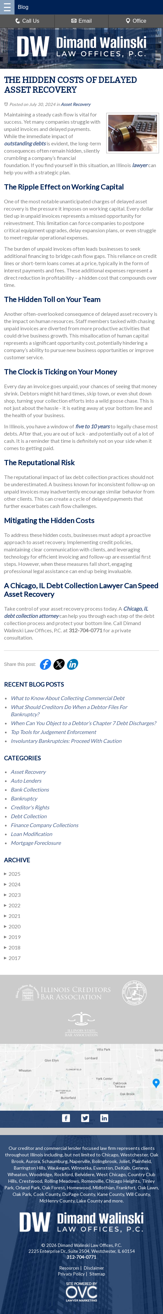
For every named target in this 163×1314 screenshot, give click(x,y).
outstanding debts (25, 143)
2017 (12, 957)
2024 (12, 884)
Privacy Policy (71, 1273)
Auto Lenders (26, 780)
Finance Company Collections (44, 825)
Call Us (27, 21)
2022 (12, 905)
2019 (12, 936)
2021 (12, 915)
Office (136, 21)
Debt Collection (29, 816)
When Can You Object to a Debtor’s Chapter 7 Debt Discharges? (83, 723)
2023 (12, 894)
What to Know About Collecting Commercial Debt (67, 698)
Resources (69, 1268)
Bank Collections (30, 789)
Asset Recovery (75, 104)
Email (81, 21)
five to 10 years (92, 426)
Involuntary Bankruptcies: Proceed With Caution (66, 741)
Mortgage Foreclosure (36, 843)
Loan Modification (31, 834)
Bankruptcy (24, 798)
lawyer (139, 165)
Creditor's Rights (30, 807)
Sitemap (97, 1273)
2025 (12, 873)
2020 (12, 926)
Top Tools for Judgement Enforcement (53, 732)
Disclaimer (94, 1268)
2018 (12, 947)
